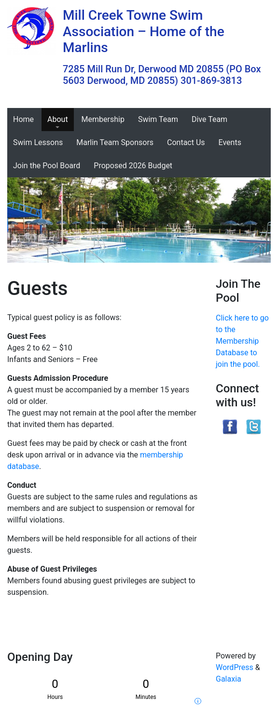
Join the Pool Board (46, 165)
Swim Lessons (38, 142)
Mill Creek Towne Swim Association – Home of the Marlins (143, 31)
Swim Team (158, 119)
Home (23, 119)
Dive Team (209, 119)
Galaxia (228, 679)
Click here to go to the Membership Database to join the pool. (242, 341)
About (57, 119)
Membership (103, 119)
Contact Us (186, 142)
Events (230, 142)
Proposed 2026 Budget (133, 165)
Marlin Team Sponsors (114, 142)
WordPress (234, 667)
